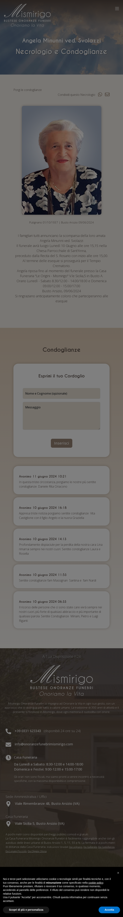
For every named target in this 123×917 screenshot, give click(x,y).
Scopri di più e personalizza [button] (26, 909)
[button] (118, 873)
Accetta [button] (109, 909)
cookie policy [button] (95, 882)
